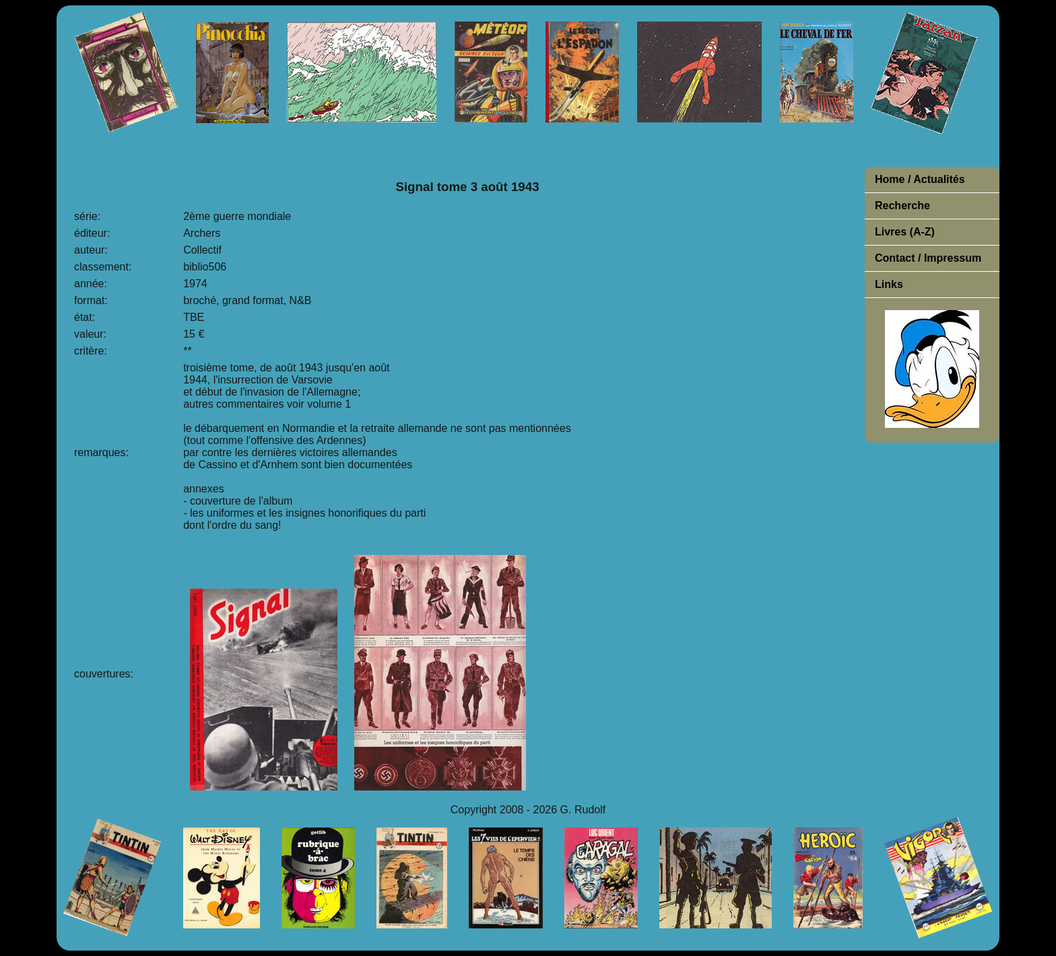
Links (889, 284)
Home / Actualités (920, 179)
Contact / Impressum (928, 258)
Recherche (902, 205)
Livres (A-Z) (905, 231)
